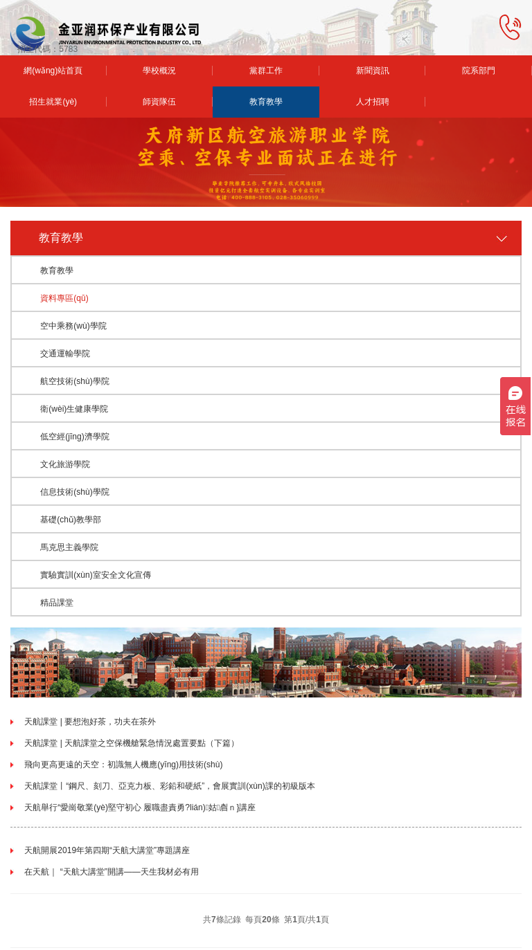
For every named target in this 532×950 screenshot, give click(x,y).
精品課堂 (56, 603)
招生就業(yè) (53, 102)
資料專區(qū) (64, 298)
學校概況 (159, 70)
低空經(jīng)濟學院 (74, 436)
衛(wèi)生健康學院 (74, 409)
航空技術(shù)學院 (74, 381)
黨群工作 (266, 70)
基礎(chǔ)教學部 (70, 519)
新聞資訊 (372, 70)
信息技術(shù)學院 (74, 492)
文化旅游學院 (65, 464)
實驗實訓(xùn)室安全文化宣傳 (95, 575)
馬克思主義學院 (69, 547)
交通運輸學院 (65, 353)
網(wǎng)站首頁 (53, 70)
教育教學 (266, 102)
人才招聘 (372, 102)
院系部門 (478, 70)
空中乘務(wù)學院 (73, 326)
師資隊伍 (159, 102)
